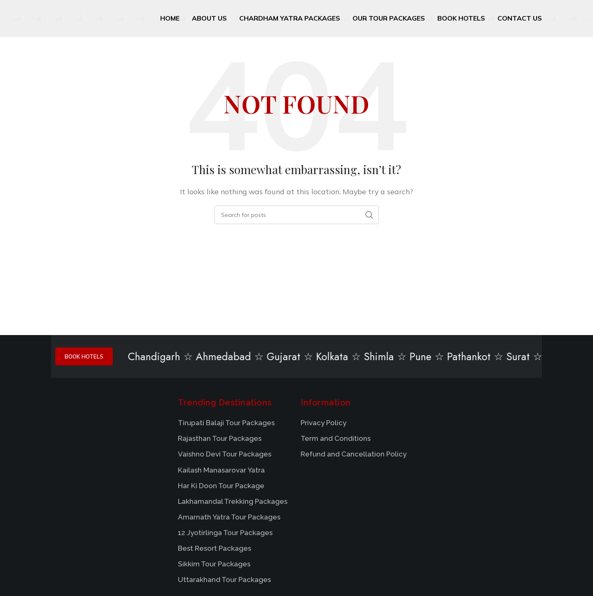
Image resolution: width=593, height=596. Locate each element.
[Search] (296, 214)
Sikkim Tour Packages (214, 565)
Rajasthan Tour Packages (219, 440)
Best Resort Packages (214, 550)
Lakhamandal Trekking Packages (232, 502)
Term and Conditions (336, 440)
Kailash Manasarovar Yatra (221, 471)
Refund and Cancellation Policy (353, 456)
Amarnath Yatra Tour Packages (229, 519)
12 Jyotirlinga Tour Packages (225, 534)
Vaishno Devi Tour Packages (224, 456)
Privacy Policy (323, 424)
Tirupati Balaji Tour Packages (226, 424)
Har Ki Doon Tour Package (221, 487)
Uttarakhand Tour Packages (224, 581)
